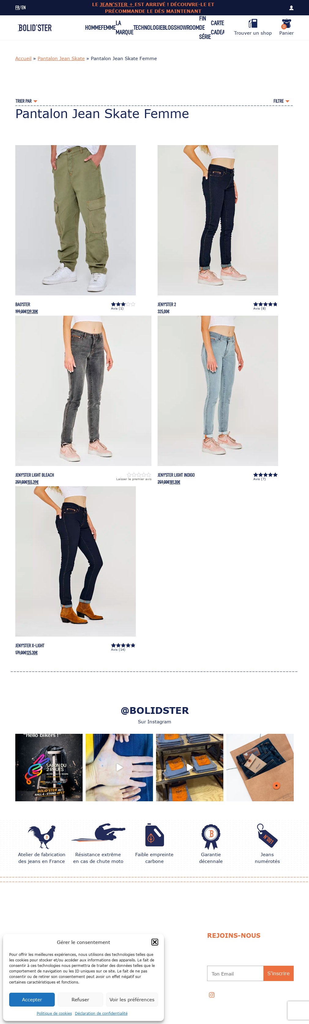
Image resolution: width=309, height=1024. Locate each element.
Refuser (80, 999)
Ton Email (223, 973)
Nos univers (99, 918)
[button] (155, 942)
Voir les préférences (132, 999)
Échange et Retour (106, 933)
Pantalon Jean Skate (61, 58)
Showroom (186, 28)
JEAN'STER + (117, 4)
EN (23, 8)
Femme (108, 28)
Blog (168, 28)
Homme (93, 28)
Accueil (23, 58)
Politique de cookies (54, 1013)
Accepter (32, 999)
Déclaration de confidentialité (101, 1013)
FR (17, 8)
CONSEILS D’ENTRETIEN (165, 933)
